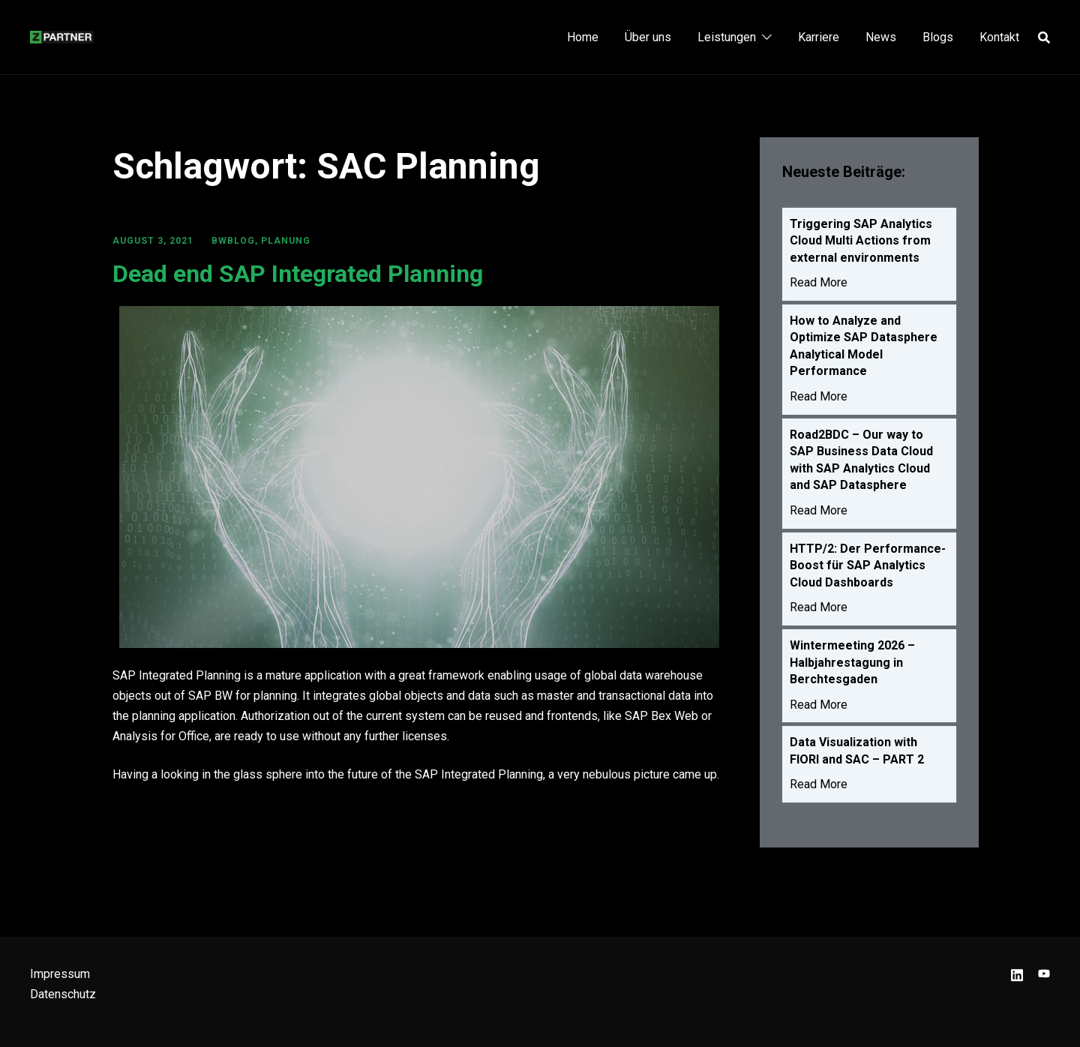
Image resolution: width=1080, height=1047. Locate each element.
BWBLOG (233, 241)
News (881, 37)
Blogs (937, 37)
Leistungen (727, 37)
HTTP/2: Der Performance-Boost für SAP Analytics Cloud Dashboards (868, 574)
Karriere (818, 37)
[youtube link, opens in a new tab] (1044, 974)
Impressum (60, 974)
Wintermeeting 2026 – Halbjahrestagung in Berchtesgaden (852, 673)
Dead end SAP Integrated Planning (297, 274)
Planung (285, 241)
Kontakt (999, 37)
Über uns (648, 37)
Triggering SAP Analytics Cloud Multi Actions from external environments (861, 241)
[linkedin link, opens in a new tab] (1017, 974)
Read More (819, 285)
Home (582, 37)
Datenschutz (63, 994)
